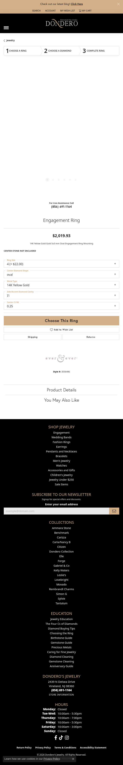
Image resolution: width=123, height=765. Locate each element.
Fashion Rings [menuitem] (61, 442)
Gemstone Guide (61, 642)
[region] (61, 131)
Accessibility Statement (93, 747)
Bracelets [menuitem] (61, 456)
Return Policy (24, 747)
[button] (36, 11)
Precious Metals (61, 647)
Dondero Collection (61, 551)
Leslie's (61, 575)
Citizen (61, 547)
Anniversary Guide (61, 666)
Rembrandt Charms (61, 589)
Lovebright (61, 580)
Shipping (32, 337)
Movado (61, 584)
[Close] (118, 4)
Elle (61, 556)
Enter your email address (61, 504)
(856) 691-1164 (61, 207)
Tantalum (61, 603)
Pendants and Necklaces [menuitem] (61, 451)
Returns (91, 337)
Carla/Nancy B (61, 542)
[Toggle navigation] (6, 26)
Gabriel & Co (62, 565)
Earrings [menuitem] (61, 446)
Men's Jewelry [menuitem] (61, 461)
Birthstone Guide (61, 638)
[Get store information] (61, 694)
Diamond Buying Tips (61, 628)
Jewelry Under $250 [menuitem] (61, 479)
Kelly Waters (61, 570)
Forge (61, 561)
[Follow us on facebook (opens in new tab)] (55, 737)
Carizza (61, 537)
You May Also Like (61, 400)
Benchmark (61, 532)
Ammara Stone (61, 528)
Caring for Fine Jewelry (61, 652)
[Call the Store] (61, 690)
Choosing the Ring (61, 633)
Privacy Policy (43, 747)
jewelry (10, 40)
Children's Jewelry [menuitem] (61, 475)
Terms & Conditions (65, 747)
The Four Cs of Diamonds (61, 624)
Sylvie (61, 598)
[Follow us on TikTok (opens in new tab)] (61, 737)
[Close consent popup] (73, 759)
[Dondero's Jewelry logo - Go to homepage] (61, 23)
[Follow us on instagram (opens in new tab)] (67, 737)
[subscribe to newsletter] (114, 511)
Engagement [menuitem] (61, 432)
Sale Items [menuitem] (61, 484)
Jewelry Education (61, 619)
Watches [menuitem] (61, 465)
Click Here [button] (77, 4)
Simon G (61, 594)
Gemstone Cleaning (61, 661)
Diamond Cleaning (61, 656)
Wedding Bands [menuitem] (61, 437)
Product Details (61, 390)
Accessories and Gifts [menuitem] (61, 470)
